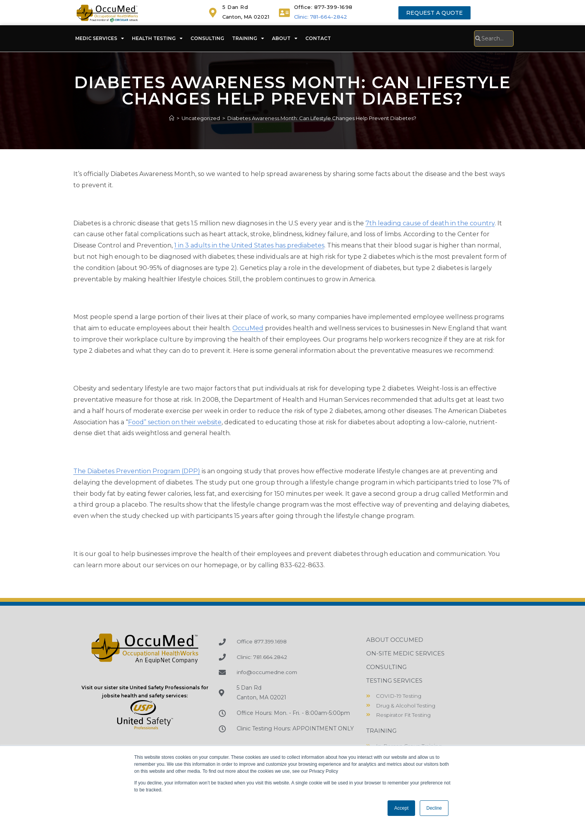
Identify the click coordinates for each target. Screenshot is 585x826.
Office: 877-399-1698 (323, 7)
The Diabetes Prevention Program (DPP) (136, 471)
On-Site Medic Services (405, 653)
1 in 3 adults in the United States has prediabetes (249, 245)
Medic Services (99, 38)
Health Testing (157, 38)
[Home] (171, 118)
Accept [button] (401, 808)
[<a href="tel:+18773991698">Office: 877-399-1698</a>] (284, 12)
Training (248, 38)
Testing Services (394, 680)
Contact (318, 38)
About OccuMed (394, 639)
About (285, 38)
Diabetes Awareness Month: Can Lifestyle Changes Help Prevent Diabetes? (321, 118)
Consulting (207, 38)
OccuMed (247, 328)
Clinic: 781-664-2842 (320, 17)
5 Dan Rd (235, 7)
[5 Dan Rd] (213, 12)
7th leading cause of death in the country (430, 223)
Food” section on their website (175, 422)
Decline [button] (434, 808)
